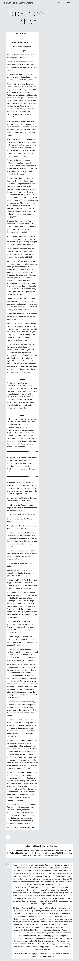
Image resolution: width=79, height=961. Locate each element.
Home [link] (59, 3)
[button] (76, 2)
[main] (28, 18)
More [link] (68, 3)
